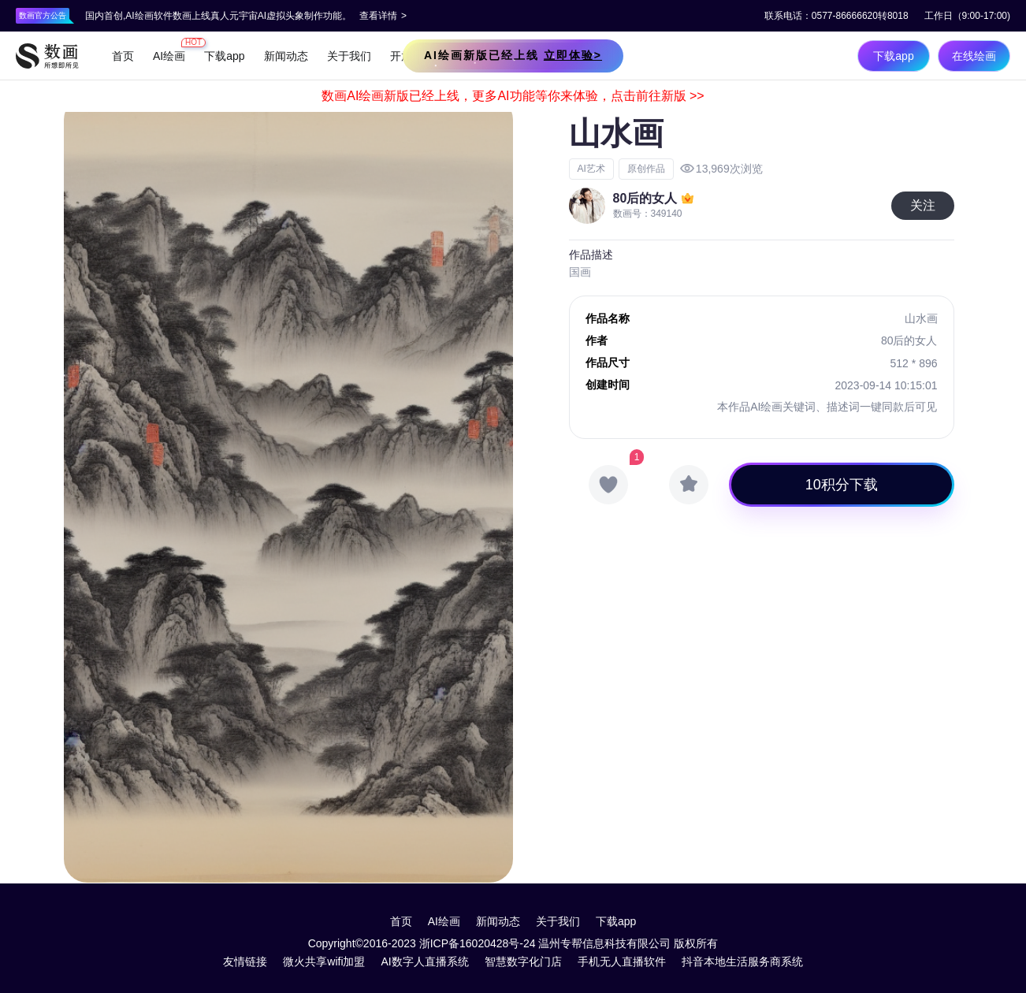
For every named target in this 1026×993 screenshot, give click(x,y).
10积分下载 (841, 485)
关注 (922, 205)
